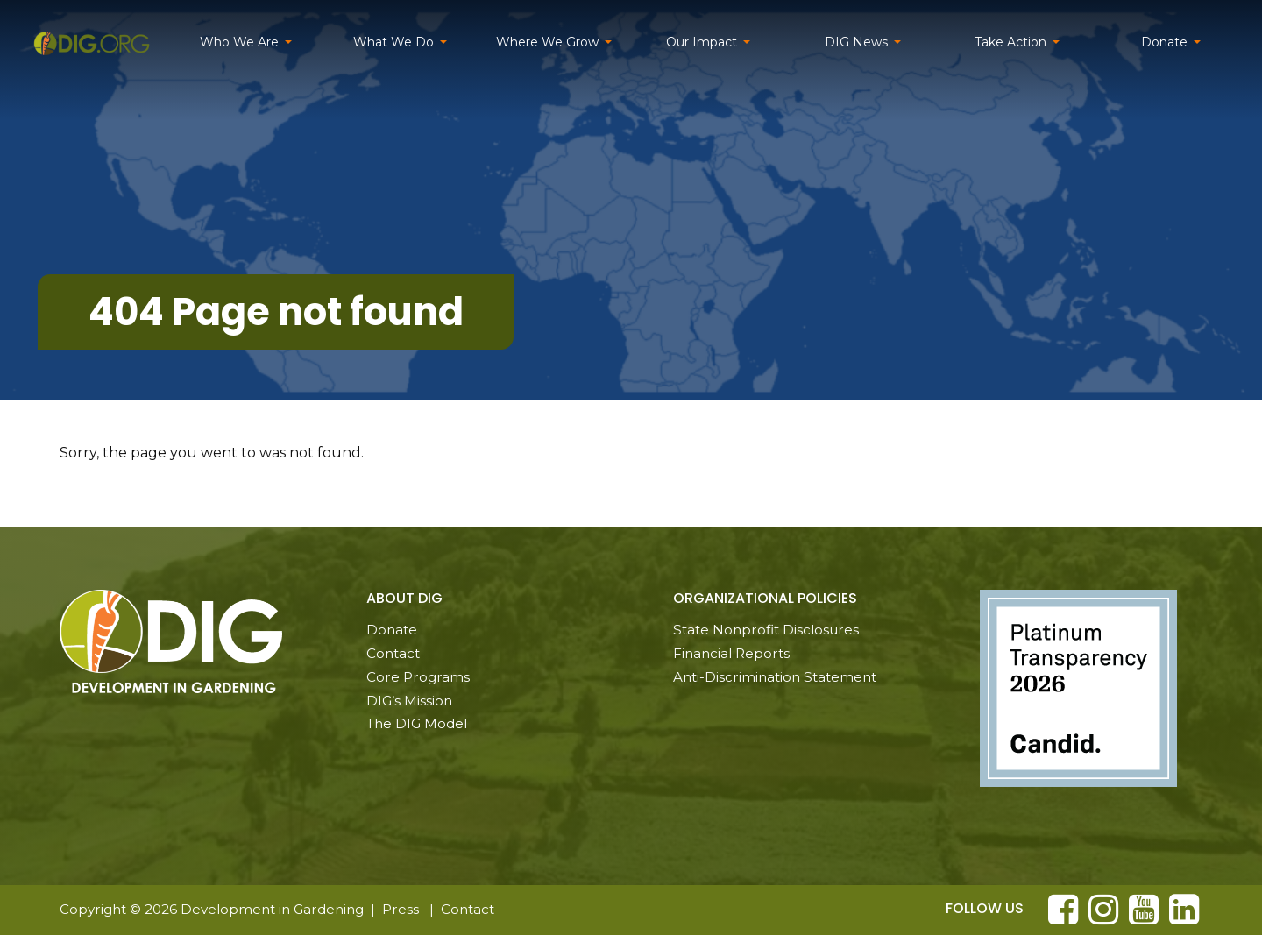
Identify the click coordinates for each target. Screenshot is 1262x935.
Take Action (1010, 42)
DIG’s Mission (409, 700)
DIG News (856, 42)
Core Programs (418, 677)
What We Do (393, 42)
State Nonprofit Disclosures (766, 629)
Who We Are (239, 42)
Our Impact (701, 42)
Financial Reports (731, 653)
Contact (393, 653)
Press (400, 909)
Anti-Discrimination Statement (774, 677)
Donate (1164, 42)
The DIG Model (416, 723)
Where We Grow (547, 42)
